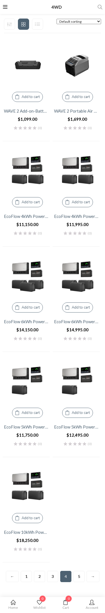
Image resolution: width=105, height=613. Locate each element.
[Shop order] (79, 21)
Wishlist (39, 605)
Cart (66, 605)
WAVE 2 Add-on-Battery (27, 110)
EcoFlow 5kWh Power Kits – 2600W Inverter (27, 426)
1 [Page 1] (26, 576)
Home (13, 605)
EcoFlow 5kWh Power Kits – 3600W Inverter (77, 426)
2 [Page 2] (39, 576)
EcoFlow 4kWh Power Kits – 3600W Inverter (77, 216)
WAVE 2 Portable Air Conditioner (77, 110)
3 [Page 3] (53, 576)
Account (92, 605)
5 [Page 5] (79, 576)
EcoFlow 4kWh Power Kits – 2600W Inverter (27, 216)
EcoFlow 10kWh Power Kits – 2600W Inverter (27, 532)
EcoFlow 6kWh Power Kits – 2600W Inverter (27, 321)
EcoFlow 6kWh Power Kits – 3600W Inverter (77, 321)
